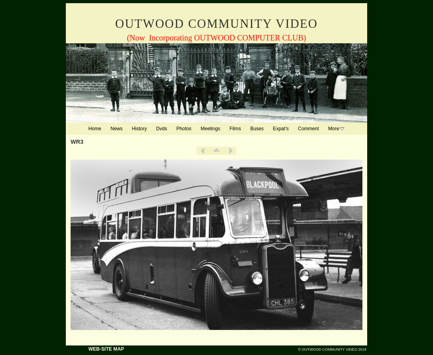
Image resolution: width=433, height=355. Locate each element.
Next (230, 151)
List (216, 151)
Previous (203, 151)
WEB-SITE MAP (106, 349)
